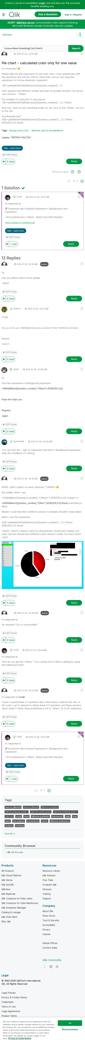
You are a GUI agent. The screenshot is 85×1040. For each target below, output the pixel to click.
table (7, 821)
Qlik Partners (49, 875)
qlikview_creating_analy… (65, 812)
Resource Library (51, 870)
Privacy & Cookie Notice (14, 997)
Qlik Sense (7, 880)
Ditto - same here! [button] (12, 148)
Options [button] (80, 35)
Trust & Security (50, 920)
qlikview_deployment (41, 812)
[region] (42, 1028)
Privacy (46, 929)
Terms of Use (8, 1006)
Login (42, 3)
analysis (9, 825)
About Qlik (47, 911)
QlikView (7, 34)
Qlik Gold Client (9, 916)
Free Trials (47, 880)
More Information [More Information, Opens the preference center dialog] (70, 1029)
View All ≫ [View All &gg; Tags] (10, 833)
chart (26, 816)
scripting (20, 825)
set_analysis (18, 821)
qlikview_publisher (40, 816)
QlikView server (25, 22)
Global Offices (49, 943)
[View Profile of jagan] (16, 369)
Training (46, 893)
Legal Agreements (10, 1011)
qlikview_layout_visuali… (16, 812)
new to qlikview (31, 807)
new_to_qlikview (13, 807)
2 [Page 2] (77, 181)
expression (57, 816)
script (18, 816)
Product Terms (9, 1015)
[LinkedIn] (51, 967)
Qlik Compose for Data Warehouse (19, 903)
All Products (7, 870)
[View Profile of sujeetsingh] (18, 441)
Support (46, 898)
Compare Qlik (49, 884)
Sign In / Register (73, 14)
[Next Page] (82, 181)
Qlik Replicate (8, 893)
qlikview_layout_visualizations (47, 130)
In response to (13, 203)
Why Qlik (6, 921)
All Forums (17, 852)
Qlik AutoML (7, 884)
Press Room (48, 915)
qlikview (9, 816)
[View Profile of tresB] (19, 197)
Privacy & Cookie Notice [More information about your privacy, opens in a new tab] (19, 1038)
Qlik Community (51, 960)
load (75, 816)
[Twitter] (44, 967)
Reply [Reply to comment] (71, 243)
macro (45, 821)
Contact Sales (49, 947)
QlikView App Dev (21, 137)
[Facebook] (57, 967)
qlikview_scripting (49, 807)
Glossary (47, 889)
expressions (33, 821)
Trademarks (7, 1002)
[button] (82, 53)
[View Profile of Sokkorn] (17, 308)
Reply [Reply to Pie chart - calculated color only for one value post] (74, 161)
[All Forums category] (6, 852)
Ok (70, 1023)
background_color (19, 130)
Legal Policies (8, 992)
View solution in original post (20, 222)
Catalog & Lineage (11, 912)
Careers (46, 934)
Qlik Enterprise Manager (13, 907)
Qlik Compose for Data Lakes (16, 898)
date (68, 816)
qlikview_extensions (59, 821)
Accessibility (48, 925)
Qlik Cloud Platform (11, 875)
